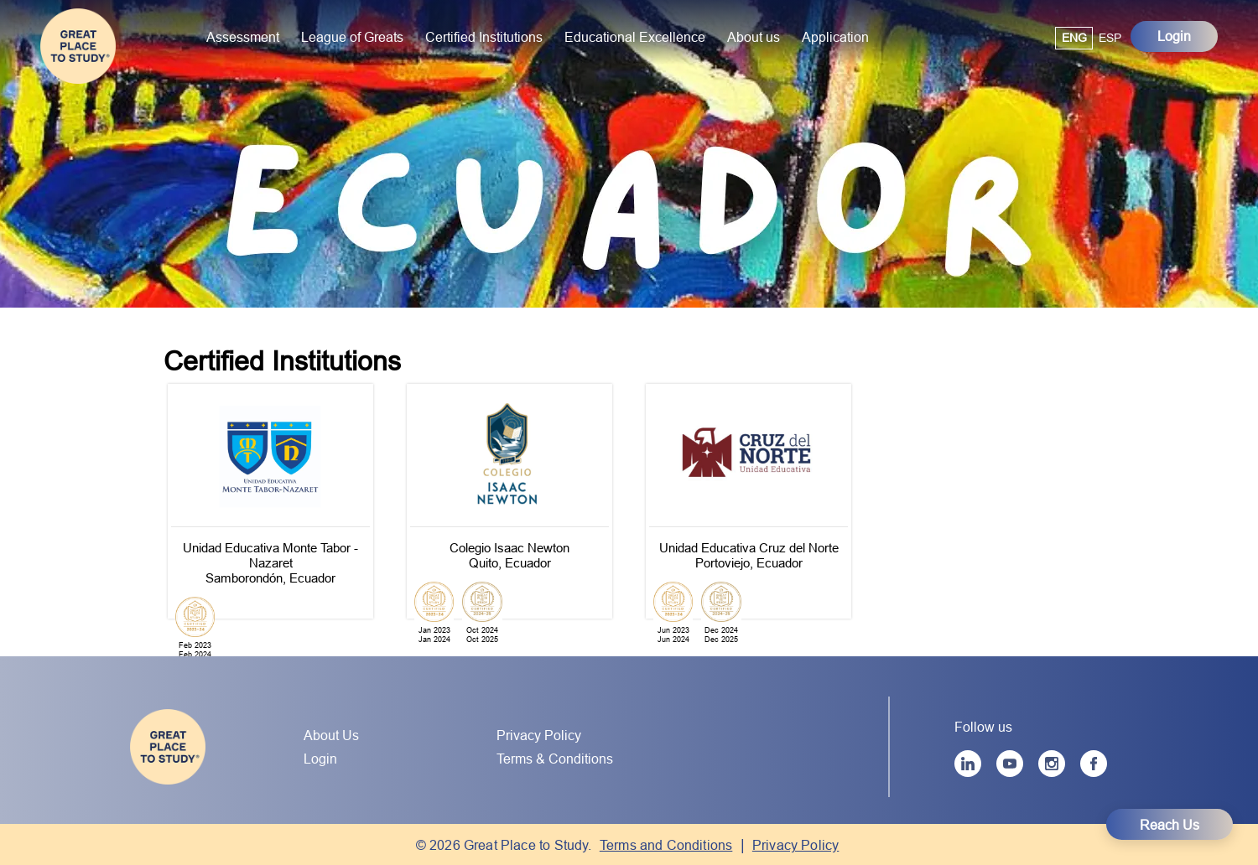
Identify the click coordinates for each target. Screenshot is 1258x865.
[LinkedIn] (967, 763)
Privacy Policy (538, 735)
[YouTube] (1009, 763)
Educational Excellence (634, 36)
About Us (331, 735)
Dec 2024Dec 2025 (721, 635)
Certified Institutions (484, 36)
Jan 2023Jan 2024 (434, 635)
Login (1174, 36)
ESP (1110, 37)
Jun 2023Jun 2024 (673, 635)
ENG (1074, 37)
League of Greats (352, 36)
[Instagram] (1051, 763)
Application (835, 36)
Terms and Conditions (666, 844)
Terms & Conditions (554, 758)
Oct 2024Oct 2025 (482, 635)
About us (753, 36)
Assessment (242, 36)
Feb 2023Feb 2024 (195, 650)
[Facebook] (1093, 763)
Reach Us (1169, 824)
